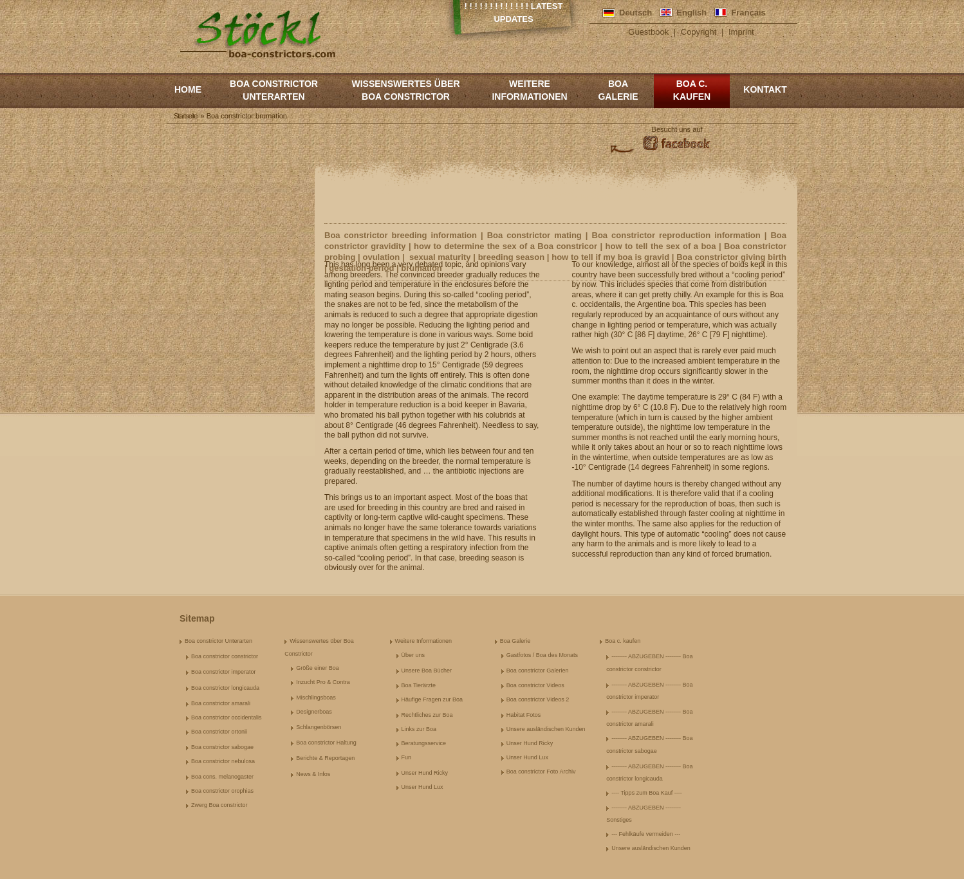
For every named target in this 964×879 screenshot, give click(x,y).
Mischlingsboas (316, 697)
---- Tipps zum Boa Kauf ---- (646, 793)
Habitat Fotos (523, 715)
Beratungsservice (424, 743)
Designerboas (314, 711)
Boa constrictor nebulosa (223, 761)
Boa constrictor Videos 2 (537, 699)
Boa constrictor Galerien (537, 670)
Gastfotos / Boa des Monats (542, 655)
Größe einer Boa (317, 668)
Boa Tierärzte (419, 685)
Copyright (699, 32)
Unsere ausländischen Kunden (546, 729)
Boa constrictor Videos (535, 685)
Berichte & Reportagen (325, 758)
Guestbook (648, 32)
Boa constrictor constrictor (224, 656)
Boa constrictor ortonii (219, 731)
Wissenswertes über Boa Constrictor (405, 90)
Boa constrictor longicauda (225, 688)
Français (748, 12)
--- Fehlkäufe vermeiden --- (645, 834)
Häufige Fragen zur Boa (432, 699)
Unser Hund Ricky (425, 773)
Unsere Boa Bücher (427, 670)
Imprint (741, 32)
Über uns (413, 655)
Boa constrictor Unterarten (274, 90)
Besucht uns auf (677, 129)
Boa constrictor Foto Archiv (541, 771)
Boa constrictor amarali (220, 703)
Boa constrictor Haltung (326, 742)
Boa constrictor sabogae (222, 747)
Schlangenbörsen (318, 727)
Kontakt (764, 89)
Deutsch (635, 12)
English (691, 12)
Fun (407, 757)
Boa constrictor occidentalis (226, 717)
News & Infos (313, 774)
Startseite (185, 116)
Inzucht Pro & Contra (323, 682)
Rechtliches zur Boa (427, 715)
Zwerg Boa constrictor (219, 805)
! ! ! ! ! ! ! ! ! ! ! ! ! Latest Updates (514, 12)
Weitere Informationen (529, 90)
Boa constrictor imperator (223, 672)
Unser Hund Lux (422, 787)
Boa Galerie (618, 90)
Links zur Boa (419, 729)
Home (187, 89)
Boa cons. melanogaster (222, 776)
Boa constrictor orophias (222, 791)
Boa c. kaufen (691, 90)
